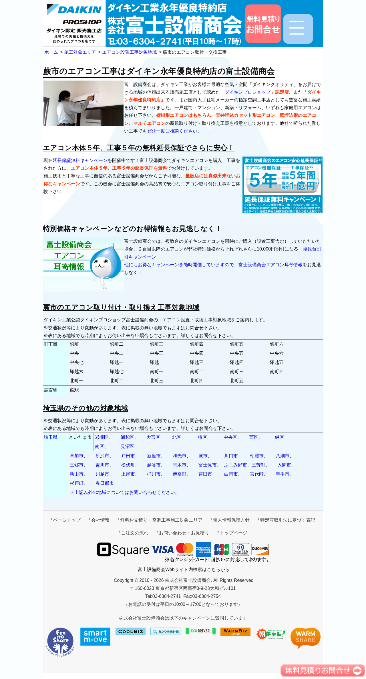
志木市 (179, 464)
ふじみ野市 (235, 464)
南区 (99, 446)
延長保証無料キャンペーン (80, 160)
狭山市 (76, 474)
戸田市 (128, 455)
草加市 (76, 455)
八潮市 (282, 455)
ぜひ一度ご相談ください (172, 131)
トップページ (233, 532)
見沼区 (127, 446)
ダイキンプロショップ (247, 92)
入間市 (284, 464)
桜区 (202, 437)
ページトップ (67, 520)
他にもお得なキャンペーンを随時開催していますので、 (181, 264)
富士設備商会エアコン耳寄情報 (270, 264)
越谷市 (154, 464)
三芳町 (258, 464)
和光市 (179, 455)
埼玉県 (50, 437)
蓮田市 (205, 474)
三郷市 (76, 464)
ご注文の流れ (134, 532)
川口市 (231, 455)
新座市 (154, 455)
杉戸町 (76, 483)
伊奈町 (179, 474)
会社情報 (100, 520)
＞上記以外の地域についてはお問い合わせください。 (125, 492)
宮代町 (257, 474)
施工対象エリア (80, 52)
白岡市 (231, 474)
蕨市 (203, 455)
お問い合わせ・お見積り (184, 532)
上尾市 (128, 474)
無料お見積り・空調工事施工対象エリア (161, 520)
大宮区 (153, 437)
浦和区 (127, 437)
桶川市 (154, 474)
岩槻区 (102, 437)
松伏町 (128, 464)
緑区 (279, 437)
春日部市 (105, 483)
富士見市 (207, 464)
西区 (253, 437)
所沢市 (102, 455)
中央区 (230, 437)
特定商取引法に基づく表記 (287, 520)
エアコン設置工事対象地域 (129, 52)
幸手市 (282, 474)
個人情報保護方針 (231, 520)
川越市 (102, 474)
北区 (176, 437)
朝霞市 (257, 455)
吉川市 (102, 464)
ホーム (51, 52)
